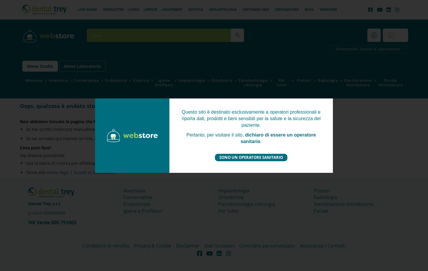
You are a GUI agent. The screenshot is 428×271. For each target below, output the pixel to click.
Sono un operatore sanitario (251, 157)
